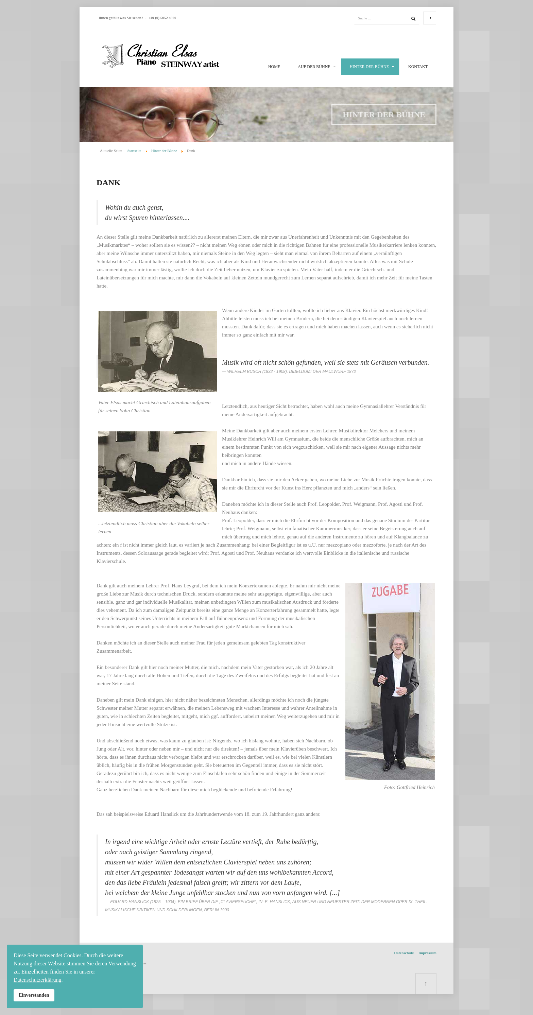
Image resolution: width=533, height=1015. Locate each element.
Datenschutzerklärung (37, 980)
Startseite (134, 151)
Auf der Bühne (314, 66)
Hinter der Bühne (369, 66)
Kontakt (418, 66)
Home (274, 66)
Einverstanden (34, 995)
